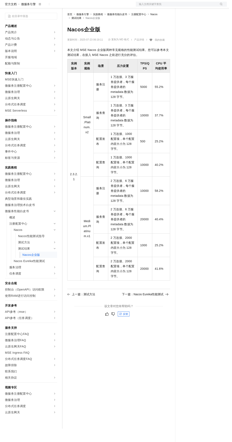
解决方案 (67, 6)
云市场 (101, 6)
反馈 (123, 327)
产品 (54, 6)
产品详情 (139, 53)
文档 (176, 6)
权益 (80, 6)
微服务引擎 (28, 17)
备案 (184, 6)
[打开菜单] (6, 6)
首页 (69, 27)
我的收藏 (160, 53)
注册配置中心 (138, 27)
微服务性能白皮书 (117, 27)
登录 (219, 6)
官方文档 (11, 17)
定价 (90, 6)
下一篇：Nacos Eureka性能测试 (145, 307)
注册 (204, 6)
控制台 (195, 6)
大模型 (42, 6)
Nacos (153, 27)
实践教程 (98, 27)
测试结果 (76, 31)
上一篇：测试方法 (81, 307)
